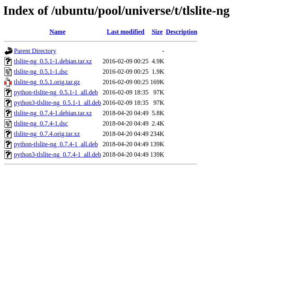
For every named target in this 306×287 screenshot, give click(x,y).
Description (181, 31)
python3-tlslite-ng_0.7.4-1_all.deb (57, 154)
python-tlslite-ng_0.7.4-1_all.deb (56, 144)
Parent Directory (35, 50)
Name (58, 31)
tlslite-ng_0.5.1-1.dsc (41, 71)
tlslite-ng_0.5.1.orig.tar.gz (47, 82)
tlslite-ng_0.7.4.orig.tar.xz (47, 133)
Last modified (125, 31)
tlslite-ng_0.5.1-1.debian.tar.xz (53, 61)
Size (157, 31)
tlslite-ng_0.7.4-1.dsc (41, 123)
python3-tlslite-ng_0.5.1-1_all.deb (57, 102)
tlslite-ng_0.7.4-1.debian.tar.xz (53, 113)
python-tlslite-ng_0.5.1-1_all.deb (56, 92)
